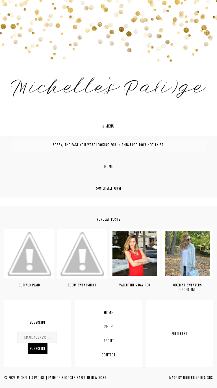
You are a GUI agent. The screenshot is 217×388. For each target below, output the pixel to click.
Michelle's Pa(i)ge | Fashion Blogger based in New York (62, 377)
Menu (108, 126)
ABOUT (108, 340)
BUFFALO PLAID (29, 285)
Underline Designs (198, 377)
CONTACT (108, 355)
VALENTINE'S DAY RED (134, 285)
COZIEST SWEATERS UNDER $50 (187, 287)
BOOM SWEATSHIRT (82, 285)
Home (108, 166)
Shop (108, 326)
